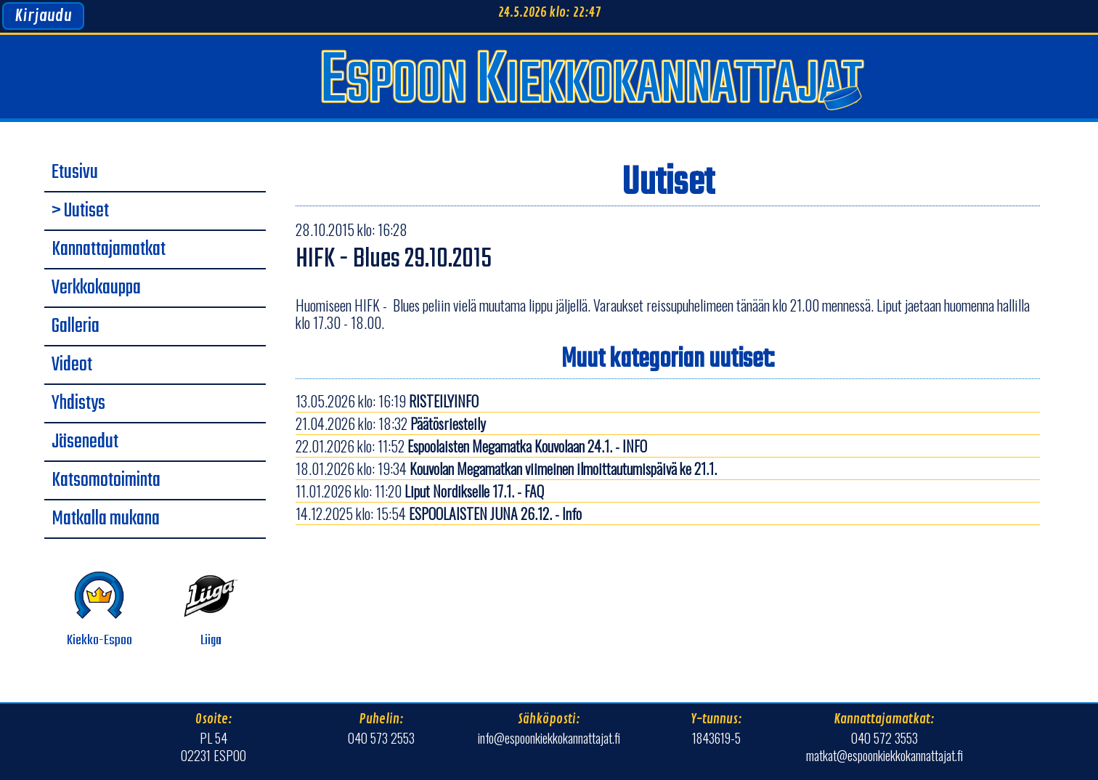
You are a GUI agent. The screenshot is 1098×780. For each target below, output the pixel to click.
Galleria (75, 327)
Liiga (211, 609)
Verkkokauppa (96, 288)
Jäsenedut (85, 442)
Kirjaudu (43, 16)
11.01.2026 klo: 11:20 (420, 491)
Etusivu (75, 173)
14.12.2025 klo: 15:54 (439, 513)
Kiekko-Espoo (99, 609)
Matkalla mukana (106, 519)
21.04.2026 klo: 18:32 (391, 423)
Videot (72, 365)
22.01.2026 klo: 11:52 (471, 446)
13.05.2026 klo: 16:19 (387, 401)
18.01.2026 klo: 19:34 (506, 468)
